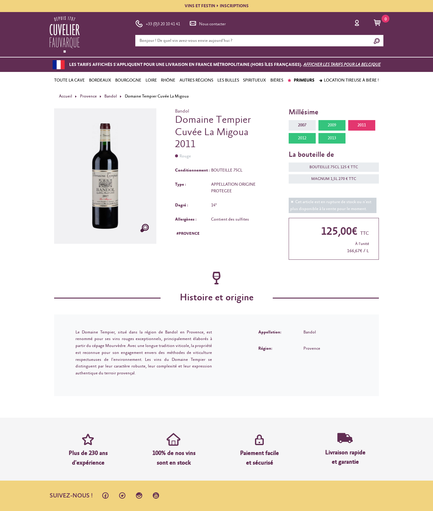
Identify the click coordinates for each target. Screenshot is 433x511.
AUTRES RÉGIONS (196, 80)
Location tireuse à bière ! (349, 80)
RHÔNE (168, 80)
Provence (88, 96)
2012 (302, 138)
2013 (332, 138)
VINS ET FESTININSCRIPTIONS (217, 6)
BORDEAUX (100, 80)
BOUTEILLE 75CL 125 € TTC (330, 167)
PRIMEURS (301, 80)
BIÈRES (276, 80)
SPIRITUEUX (254, 80)
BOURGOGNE (128, 80)
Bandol (110, 96)
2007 (302, 125)
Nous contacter (207, 23)
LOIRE (151, 80)
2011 (362, 125)
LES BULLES (228, 80)
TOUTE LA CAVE (69, 80)
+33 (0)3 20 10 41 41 (157, 23)
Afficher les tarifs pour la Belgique (342, 64)
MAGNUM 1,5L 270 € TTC (330, 179)
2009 (332, 125)
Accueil (65, 96)
